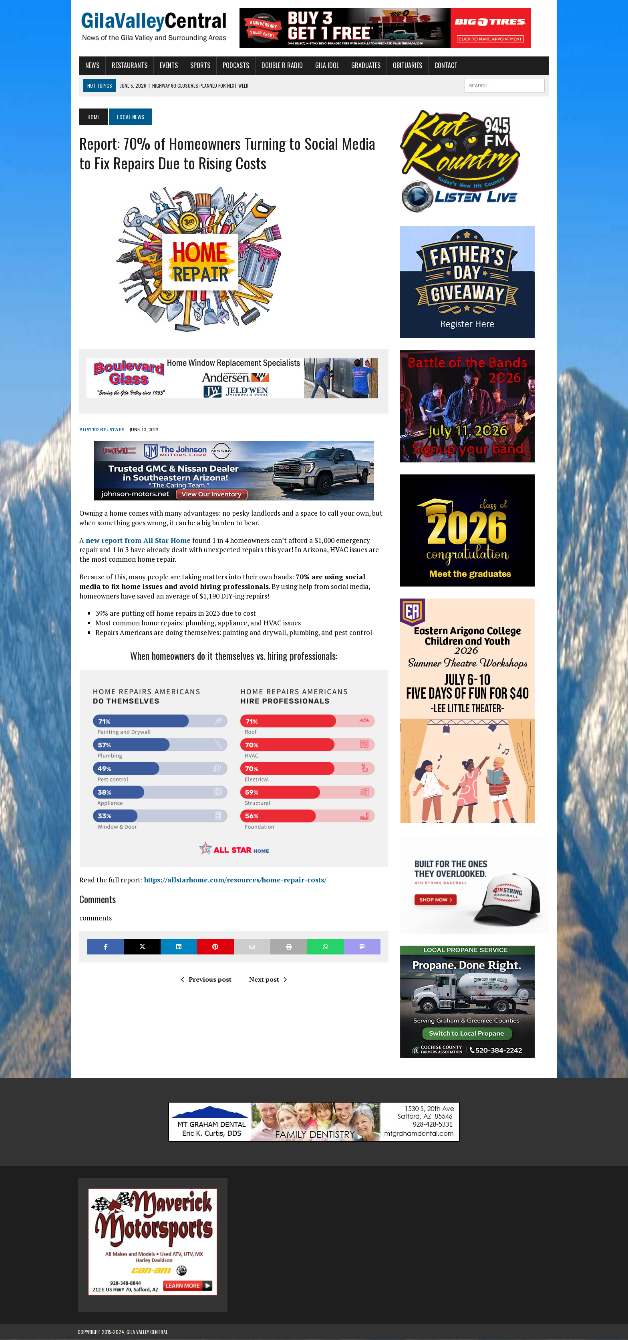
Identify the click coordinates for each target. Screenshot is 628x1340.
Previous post (205, 979)
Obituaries (406, 65)
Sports (199, 65)
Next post (267, 979)
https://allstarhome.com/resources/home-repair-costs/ (234, 879)
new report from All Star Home (136, 540)
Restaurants (128, 65)
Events (167, 65)
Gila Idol (325, 65)
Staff (115, 429)
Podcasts (234, 65)
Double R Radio (280, 65)
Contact (444, 65)
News (91, 65)
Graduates (364, 65)
